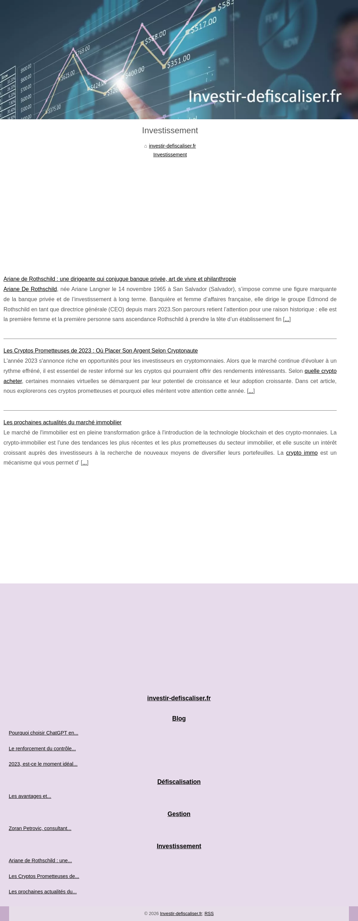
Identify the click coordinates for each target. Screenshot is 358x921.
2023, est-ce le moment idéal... (43, 764)
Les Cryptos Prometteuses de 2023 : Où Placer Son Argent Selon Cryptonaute (100, 351)
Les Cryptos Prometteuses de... (44, 876)
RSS (209, 913)
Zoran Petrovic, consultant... (40, 828)
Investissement (170, 154)
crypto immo (302, 453)
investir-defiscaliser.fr (172, 146)
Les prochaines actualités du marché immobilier (62, 422)
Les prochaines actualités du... (43, 891)
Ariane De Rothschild (30, 289)
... (287, 319)
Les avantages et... (30, 796)
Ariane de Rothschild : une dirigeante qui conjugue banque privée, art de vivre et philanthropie (119, 279)
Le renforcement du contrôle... (42, 748)
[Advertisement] (170, 211)
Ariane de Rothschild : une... (40, 860)
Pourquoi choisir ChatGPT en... (43, 733)
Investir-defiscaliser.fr (181, 913)
